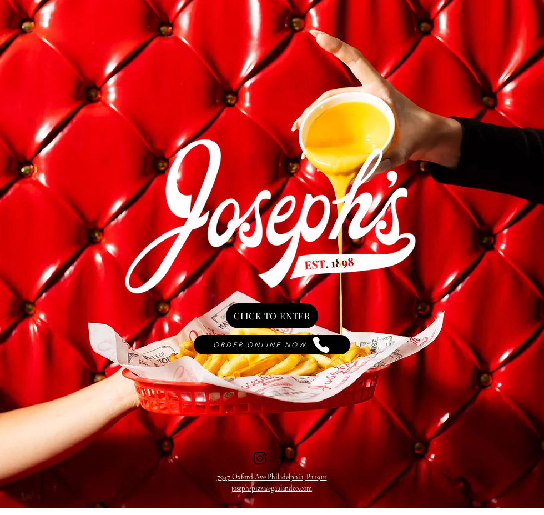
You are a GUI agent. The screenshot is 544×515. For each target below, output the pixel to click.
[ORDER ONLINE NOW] (272, 344)
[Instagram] (259, 458)
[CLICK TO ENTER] (272, 315)
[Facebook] (282, 458)
